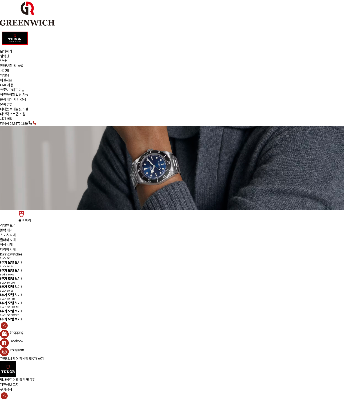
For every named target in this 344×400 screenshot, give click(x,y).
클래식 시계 (8, 239)
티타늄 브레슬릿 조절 (14, 109)
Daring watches (11, 254)
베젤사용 (6, 80)
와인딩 (4, 75)
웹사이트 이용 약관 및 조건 (18, 379)
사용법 (4, 70)
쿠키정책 (6, 389)
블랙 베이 (6, 230)
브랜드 (4, 60)
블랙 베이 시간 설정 (13, 99)
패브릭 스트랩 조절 (12, 113)
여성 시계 (6, 244)
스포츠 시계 (8, 234)
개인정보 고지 (9, 384)
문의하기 (6, 51)
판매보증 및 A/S (11, 65)
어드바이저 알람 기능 (14, 94)
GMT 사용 (6, 84)
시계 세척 (6, 118)
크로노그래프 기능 (12, 89)
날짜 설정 (6, 104)
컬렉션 (4, 56)
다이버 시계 (8, 249)
